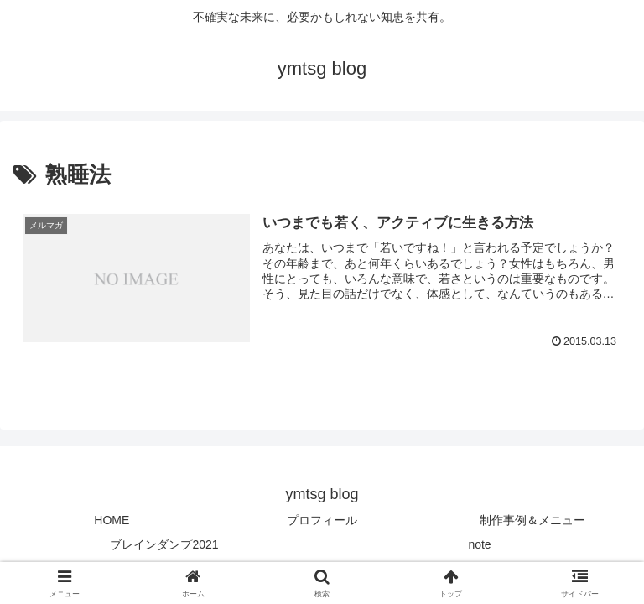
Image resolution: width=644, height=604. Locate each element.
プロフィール (322, 520)
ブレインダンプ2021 (164, 544)
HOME (111, 520)
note (479, 544)
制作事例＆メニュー (532, 520)
